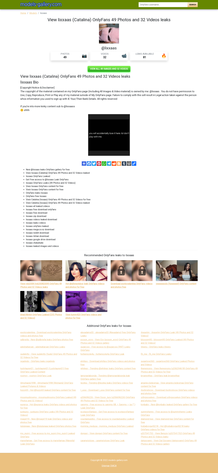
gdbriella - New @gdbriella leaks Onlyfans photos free (46, 339)
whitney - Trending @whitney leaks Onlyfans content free (108, 368)
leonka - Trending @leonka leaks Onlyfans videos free (106, 383)
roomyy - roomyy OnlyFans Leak (36, 375)
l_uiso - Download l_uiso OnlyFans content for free (105, 390)
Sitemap (106, 465)
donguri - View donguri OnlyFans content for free (104, 433)
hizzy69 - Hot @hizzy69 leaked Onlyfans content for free (48, 390)
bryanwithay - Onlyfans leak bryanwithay (160, 375)
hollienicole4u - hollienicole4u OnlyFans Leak (102, 354)
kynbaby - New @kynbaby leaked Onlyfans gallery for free (169, 404)
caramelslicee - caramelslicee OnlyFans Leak (102, 440)
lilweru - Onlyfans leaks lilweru (156, 347)
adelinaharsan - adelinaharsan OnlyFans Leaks (42, 347)
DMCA (113, 465)
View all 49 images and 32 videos (109, 69)
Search (192, 5)
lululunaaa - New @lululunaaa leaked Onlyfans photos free (48, 426)
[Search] (163, 4)
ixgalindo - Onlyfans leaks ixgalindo (37, 361)
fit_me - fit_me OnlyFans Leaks (156, 354)
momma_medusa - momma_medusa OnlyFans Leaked (106, 426)
